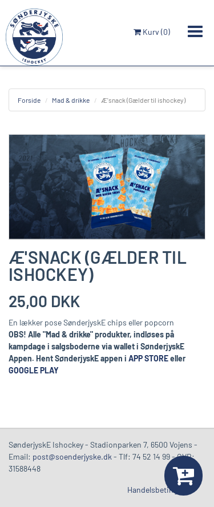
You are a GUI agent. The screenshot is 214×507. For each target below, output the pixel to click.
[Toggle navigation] (195, 31)
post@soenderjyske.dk (72, 456)
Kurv (152, 32)
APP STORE (148, 358)
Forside (29, 100)
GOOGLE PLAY (34, 370)
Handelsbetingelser (160, 489)
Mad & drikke (71, 100)
